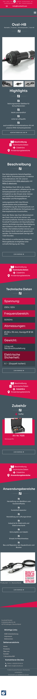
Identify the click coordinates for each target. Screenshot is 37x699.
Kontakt (6, 658)
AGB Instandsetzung (11, 638)
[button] (35, 12)
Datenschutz (8, 643)
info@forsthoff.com (20, 6)
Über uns (6, 655)
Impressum (8, 640)
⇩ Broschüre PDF (9, 660)
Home (5, 650)
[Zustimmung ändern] (3, 693)
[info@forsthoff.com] (7, 6)
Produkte (6, 653)
